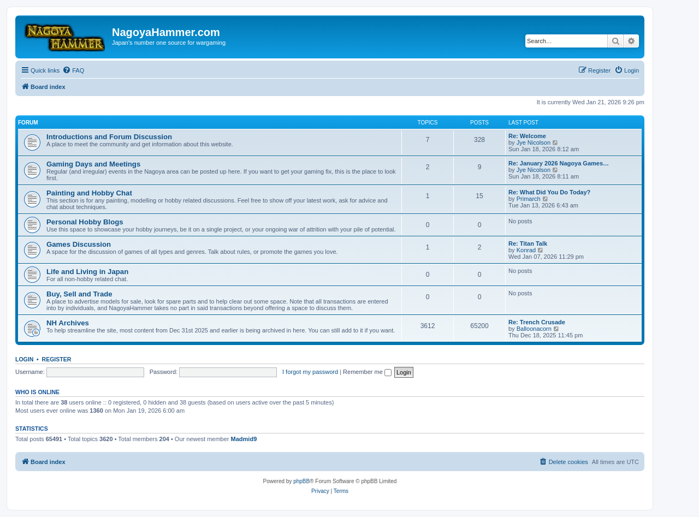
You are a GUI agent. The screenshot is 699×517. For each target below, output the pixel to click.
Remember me (367, 372)
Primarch (529, 198)
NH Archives (67, 323)
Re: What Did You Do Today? (549, 192)
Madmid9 (244, 439)
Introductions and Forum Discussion (109, 137)
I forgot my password (310, 372)
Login (24, 359)
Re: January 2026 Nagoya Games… (558, 163)
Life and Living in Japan (87, 272)
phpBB (301, 481)
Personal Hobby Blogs (84, 222)
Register (57, 359)
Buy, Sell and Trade (79, 294)
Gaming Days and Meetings (93, 164)
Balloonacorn (534, 328)
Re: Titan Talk (527, 243)
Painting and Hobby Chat (89, 193)
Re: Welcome (527, 136)
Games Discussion (78, 244)
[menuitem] (73, 70)
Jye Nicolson (533, 142)
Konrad (526, 250)
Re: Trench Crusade (536, 322)
